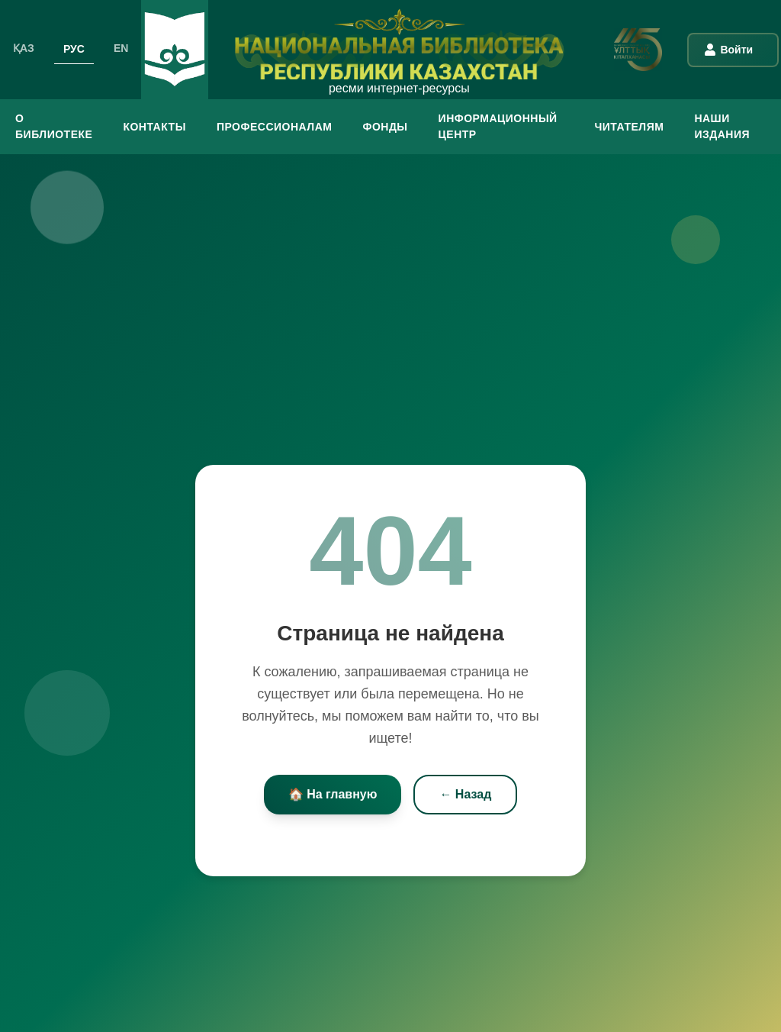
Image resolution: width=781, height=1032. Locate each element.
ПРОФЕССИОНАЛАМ (275, 127)
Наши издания (722, 126)
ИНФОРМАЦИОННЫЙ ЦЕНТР (498, 126)
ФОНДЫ (384, 127)
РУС (74, 48)
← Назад (465, 795)
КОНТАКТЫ (154, 127)
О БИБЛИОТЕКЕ (53, 126)
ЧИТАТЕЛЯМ (629, 127)
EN (121, 48)
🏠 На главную (333, 795)
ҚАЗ (23, 48)
